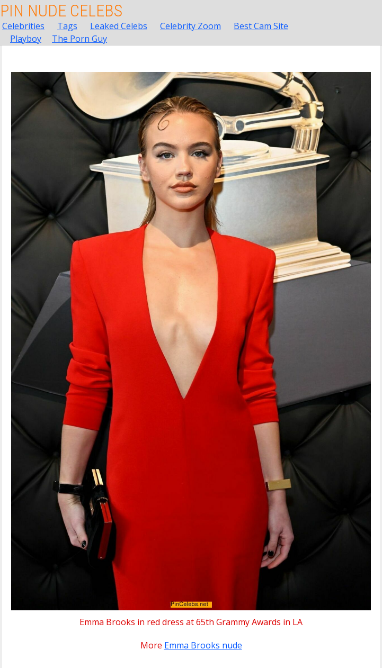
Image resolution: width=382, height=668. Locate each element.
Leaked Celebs (118, 26)
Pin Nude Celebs (61, 11)
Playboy (25, 38)
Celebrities (23, 26)
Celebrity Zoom (190, 26)
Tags (67, 26)
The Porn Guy (79, 38)
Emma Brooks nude (203, 645)
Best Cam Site (261, 26)
